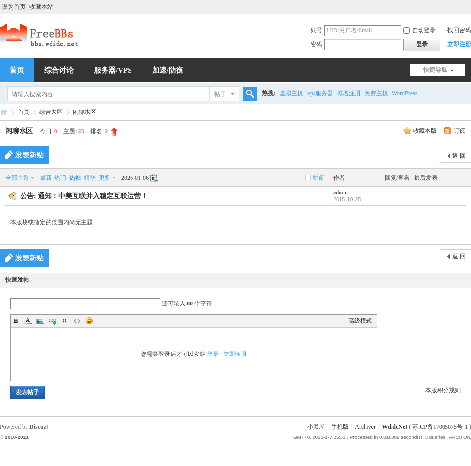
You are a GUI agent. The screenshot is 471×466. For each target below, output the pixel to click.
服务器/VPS (113, 70)
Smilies (89, 321)
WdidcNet (394, 426)
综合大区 (51, 112)
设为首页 (14, 6)
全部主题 (17, 177)
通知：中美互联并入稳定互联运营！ (93, 196)
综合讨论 (59, 70)
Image (40, 321)
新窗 (318, 177)
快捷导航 (435, 69)
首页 (23, 112)
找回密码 (459, 30)
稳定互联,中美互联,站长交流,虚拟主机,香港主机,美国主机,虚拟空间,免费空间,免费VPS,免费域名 (4, 112)
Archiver (365, 426)
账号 (316, 30)
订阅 (460, 130)
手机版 (340, 426)
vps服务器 (320, 93)
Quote (65, 321)
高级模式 (360, 320)
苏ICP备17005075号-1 (440, 426)
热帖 (75, 177)
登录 (213, 354)
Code (77, 321)
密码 (316, 44)
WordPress (405, 93)
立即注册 (459, 44)
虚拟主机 (291, 93)
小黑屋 (316, 426)
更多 (104, 177)
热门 (60, 177)
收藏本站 (41, 6)
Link (52, 321)
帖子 (220, 94)
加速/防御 (167, 70)
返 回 (459, 155)
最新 (46, 177)
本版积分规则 (443, 390)
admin (340, 192)
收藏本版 (425, 130)
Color (28, 321)
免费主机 (376, 93)
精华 (90, 177)
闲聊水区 (84, 112)
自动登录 (419, 30)
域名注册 (349, 93)
